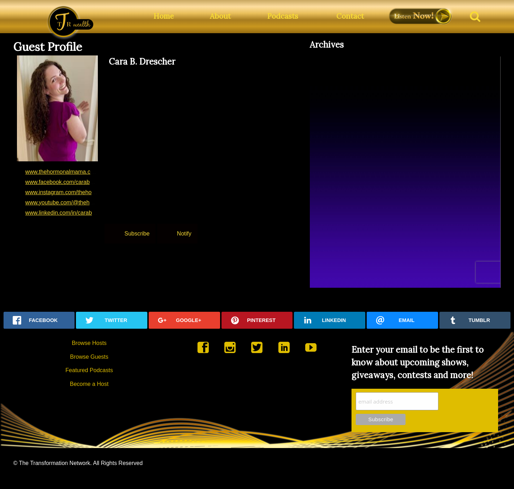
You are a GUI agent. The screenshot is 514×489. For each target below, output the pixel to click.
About (220, 16)
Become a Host (89, 384)
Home (163, 16)
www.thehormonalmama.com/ (62, 172)
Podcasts (282, 16)
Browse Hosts (89, 343)
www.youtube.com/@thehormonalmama (75, 202)
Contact (350, 16)
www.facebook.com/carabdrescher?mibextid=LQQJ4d (92, 182)
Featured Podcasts (89, 370)
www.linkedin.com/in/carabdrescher (69, 213)
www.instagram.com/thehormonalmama (75, 192)
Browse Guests (89, 357)
